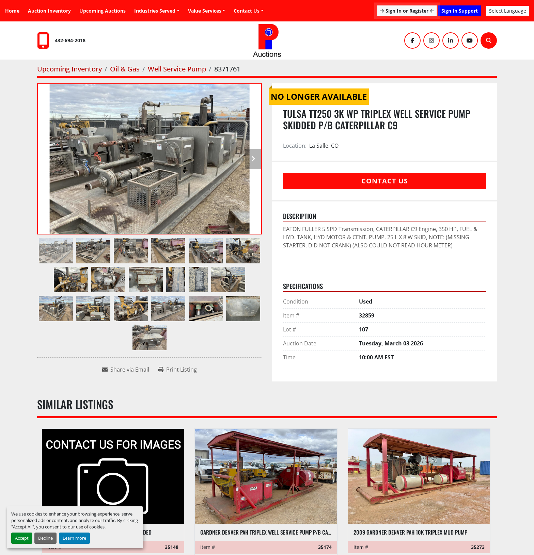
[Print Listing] (177, 369)
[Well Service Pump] (177, 69)
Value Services (204, 10)
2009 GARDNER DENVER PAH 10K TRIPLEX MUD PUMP (410, 532)
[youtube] (469, 40)
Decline (45, 538)
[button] (206, 10)
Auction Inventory (49, 10)
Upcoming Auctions (102, 10)
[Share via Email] (126, 369)
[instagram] (431, 40)
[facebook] (412, 40)
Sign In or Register (407, 10)
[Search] (489, 40)
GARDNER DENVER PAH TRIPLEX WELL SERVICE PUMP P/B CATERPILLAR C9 (278, 532)
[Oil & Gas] (125, 69)
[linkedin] (450, 40)
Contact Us (247, 10)
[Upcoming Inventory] (69, 69)
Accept (22, 538)
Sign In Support (459, 10)
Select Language (507, 10)
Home (12, 10)
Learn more (74, 538)
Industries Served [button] (154, 10)
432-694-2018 (70, 40)
